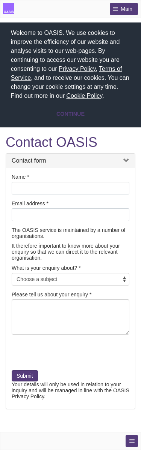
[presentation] (69, 354)
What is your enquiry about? (44, 267)
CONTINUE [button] (70, 114)
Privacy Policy (77, 69)
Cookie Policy (84, 96)
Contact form (29, 160)
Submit (25, 375)
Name (19, 176)
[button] (107, 97)
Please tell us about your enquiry (50, 294)
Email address (28, 203)
